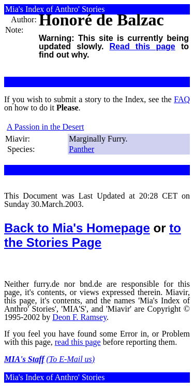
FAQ (182, 99)
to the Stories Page (92, 235)
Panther (81, 149)
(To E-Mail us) (71, 359)
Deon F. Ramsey (79, 317)
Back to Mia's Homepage (77, 228)
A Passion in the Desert (45, 126)
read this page (78, 342)
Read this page (142, 46)
